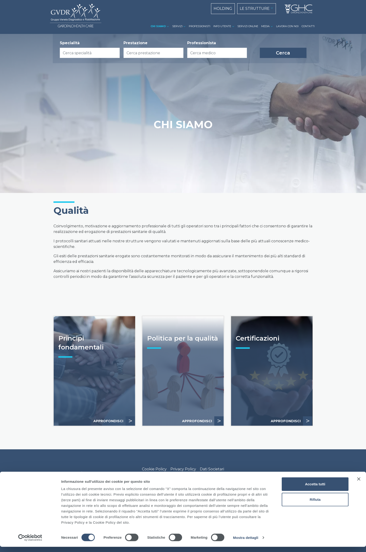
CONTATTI (308, 26)
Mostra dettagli (245, 543)
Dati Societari (212, 469)
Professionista (201, 43)
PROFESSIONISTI (199, 26)
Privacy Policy (183, 469)
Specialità (70, 43)
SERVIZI (177, 26)
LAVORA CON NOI (287, 26)
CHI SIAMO (158, 26)
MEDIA (265, 26)
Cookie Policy (154, 469)
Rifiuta (315, 505)
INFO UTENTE (222, 26)
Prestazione (135, 43)
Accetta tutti (315, 489)
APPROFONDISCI (114, 421)
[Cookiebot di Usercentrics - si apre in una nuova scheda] (30, 542)
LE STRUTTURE (255, 8)
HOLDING (223, 8)
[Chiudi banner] (358, 484)
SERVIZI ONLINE (247, 26)
